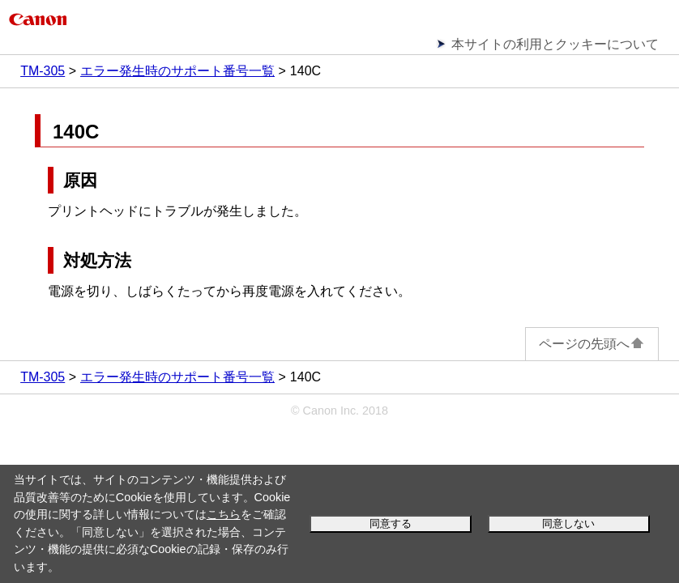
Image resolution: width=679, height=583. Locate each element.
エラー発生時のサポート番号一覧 (177, 71)
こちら (224, 514)
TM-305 (42, 71)
